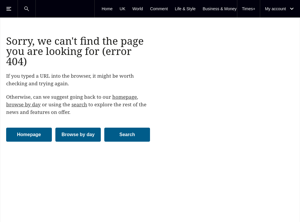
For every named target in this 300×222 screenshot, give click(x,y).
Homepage (29, 134)
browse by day (23, 104)
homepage (124, 96)
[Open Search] (26, 9)
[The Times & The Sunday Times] (65, 9)
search (79, 104)
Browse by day (78, 134)
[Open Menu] (9, 9)
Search (127, 134)
